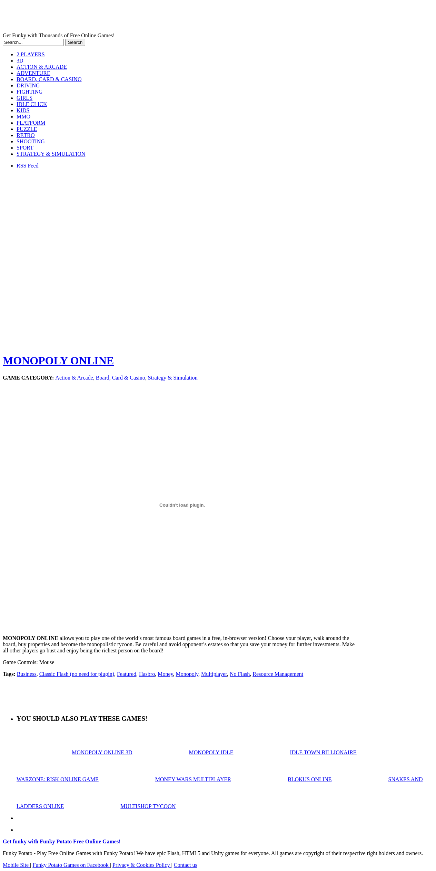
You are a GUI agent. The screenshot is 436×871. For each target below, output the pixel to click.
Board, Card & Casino (120, 378)
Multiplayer (214, 674)
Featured (126, 674)
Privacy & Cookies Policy (141, 865)
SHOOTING (31, 141)
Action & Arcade (74, 378)
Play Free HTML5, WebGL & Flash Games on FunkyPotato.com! (120, 17)
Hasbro (147, 674)
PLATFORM (31, 123)
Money (165, 674)
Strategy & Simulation (173, 378)
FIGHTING (30, 92)
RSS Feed (28, 166)
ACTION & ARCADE (42, 67)
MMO (23, 116)
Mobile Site (16, 865)
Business (27, 674)
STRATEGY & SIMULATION (51, 154)
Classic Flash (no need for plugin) (76, 674)
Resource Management (277, 674)
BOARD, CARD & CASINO (49, 79)
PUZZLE (27, 129)
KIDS (23, 110)
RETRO (25, 135)
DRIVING (28, 85)
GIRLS (24, 98)
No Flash (240, 674)
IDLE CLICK (32, 104)
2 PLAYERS (31, 54)
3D (20, 61)
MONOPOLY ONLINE (58, 360)
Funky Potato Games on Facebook (71, 865)
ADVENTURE (33, 73)
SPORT (25, 148)
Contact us (185, 865)
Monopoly (187, 674)
